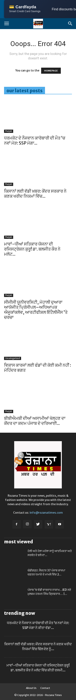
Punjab (8, 131)
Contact (45, 688)
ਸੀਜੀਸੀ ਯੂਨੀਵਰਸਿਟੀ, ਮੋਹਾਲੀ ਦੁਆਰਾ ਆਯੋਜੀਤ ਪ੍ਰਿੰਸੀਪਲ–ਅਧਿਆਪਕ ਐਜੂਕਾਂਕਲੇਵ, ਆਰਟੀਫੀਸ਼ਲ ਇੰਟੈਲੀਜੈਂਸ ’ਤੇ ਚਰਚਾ (35, 309)
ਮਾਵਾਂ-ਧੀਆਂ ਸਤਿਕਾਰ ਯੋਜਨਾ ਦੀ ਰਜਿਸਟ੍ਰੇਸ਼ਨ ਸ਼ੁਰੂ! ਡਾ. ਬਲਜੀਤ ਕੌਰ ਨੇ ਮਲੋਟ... (32, 249)
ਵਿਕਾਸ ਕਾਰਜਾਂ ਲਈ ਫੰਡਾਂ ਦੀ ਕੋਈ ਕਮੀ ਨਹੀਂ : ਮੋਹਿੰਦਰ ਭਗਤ (37, 367)
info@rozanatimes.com (46, 512)
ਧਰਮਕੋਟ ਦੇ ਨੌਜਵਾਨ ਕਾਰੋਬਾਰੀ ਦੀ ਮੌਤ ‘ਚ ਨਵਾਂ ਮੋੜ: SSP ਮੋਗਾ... (34, 140)
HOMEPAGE (51, 70)
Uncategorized (12, 358)
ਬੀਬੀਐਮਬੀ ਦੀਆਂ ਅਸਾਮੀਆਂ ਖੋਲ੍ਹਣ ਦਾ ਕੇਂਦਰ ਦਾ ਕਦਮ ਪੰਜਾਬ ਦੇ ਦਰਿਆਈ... (34, 421)
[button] (70, 23)
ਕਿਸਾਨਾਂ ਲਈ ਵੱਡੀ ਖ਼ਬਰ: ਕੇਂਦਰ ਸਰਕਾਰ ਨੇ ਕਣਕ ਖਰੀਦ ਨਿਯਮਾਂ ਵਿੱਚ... (35, 193)
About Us (31, 688)
